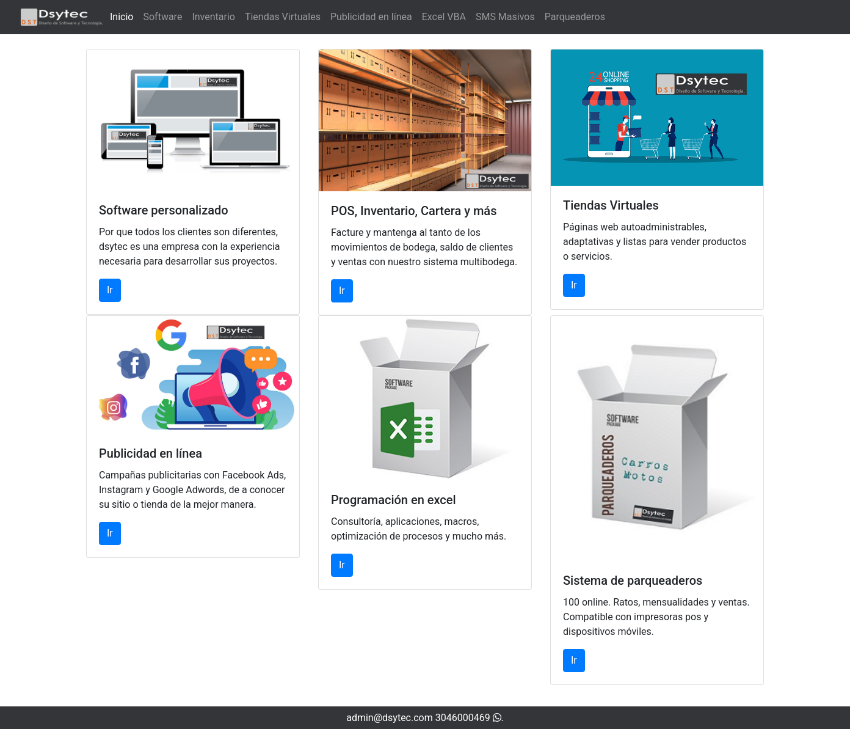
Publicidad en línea (371, 17)
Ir (110, 290)
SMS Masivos (505, 17)
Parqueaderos (575, 17)
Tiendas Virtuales (283, 17)
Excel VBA (444, 17)
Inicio (121, 17)
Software (162, 17)
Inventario (213, 17)
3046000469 (468, 718)
